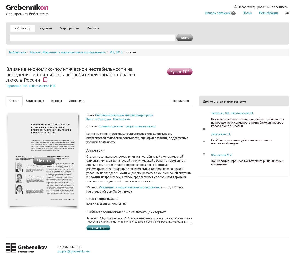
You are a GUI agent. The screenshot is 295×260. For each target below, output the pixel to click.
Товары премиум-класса (139, 126)
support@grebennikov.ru (73, 251)
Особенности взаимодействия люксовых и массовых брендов (241, 142)
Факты (93, 28)
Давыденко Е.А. (221, 134)
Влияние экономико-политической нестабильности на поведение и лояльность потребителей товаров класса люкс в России (247, 123)
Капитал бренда (97, 119)
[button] (204, 129)
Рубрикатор (23, 28)
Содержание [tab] (35, 101)
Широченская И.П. (42, 86)
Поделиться (180, 101)
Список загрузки (220, 13)
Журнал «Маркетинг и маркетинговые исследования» (68, 52)
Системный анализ (108, 115)
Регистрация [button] (268, 13)
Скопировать (98, 227)
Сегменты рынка (109, 126)
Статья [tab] (14, 101)
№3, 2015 (116, 52)
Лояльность (121, 119)
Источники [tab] (76, 101)
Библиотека (17, 52)
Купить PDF (179, 72)
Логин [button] (247, 13)
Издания (45, 28)
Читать (44, 160)
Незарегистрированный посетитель (261, 7)
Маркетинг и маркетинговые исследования (130, 187)
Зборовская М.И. (221, 155)
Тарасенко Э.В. (17, 86)
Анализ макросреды (139, 115)
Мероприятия (69, 28)
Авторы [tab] (56, 101)
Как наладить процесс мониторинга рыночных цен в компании (247, 162)
